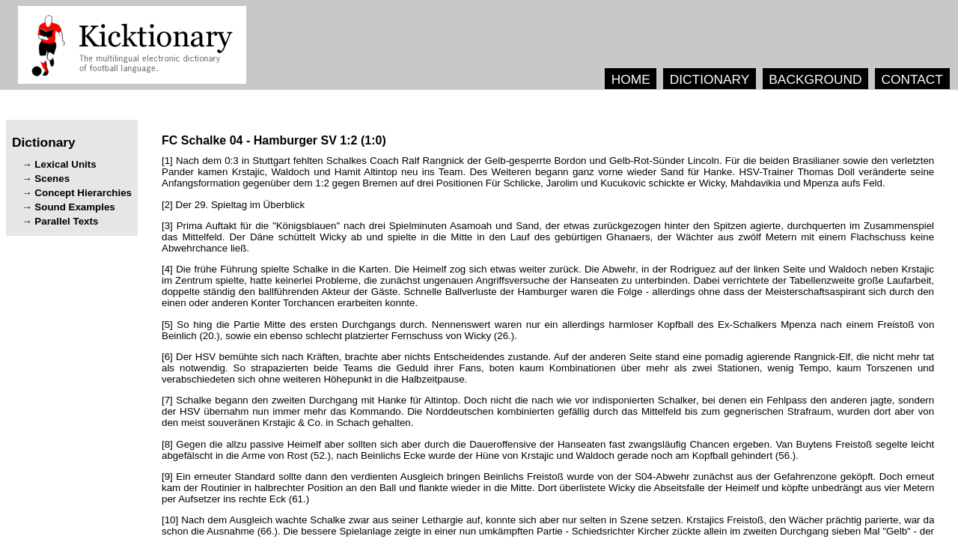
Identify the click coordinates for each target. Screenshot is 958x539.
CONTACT (911, 79)
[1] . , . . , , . (548, 172)
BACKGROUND (815, 79)
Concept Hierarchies (83, 192)
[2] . (233, 204)
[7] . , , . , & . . (548, 411)
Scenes (52, 178)
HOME (630, 79)
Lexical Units (65, 164)
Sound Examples (74, 207)
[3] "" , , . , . (548, 237)
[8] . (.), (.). (548, 450)
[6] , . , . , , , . (548, 368)
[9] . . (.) (548, 488)
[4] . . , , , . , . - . (548, 286)
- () (274, 140)
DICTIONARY (710, 79)
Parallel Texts (66, 221)
